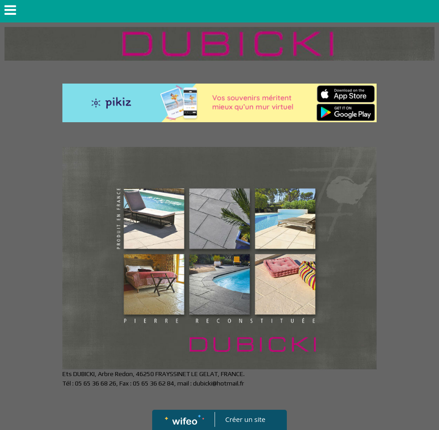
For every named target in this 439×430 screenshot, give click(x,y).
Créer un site (245, 419)
